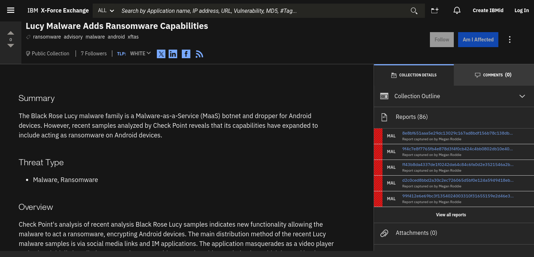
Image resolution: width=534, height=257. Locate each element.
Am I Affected (477, 39)
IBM (58, 10)
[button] (142, 54)
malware (95, 37)
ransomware (47, 37)
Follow (441, 39)
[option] (488, 10)
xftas (133, 37)
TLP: (121, 53)
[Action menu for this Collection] (509, 39)
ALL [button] (102, 10)
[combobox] (269, 11)
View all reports (451, 214)
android (116, 37)
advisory (73, 37)
